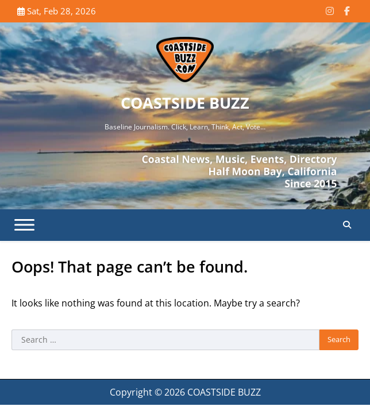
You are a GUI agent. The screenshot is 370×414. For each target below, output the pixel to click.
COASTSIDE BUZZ (185, 102)
